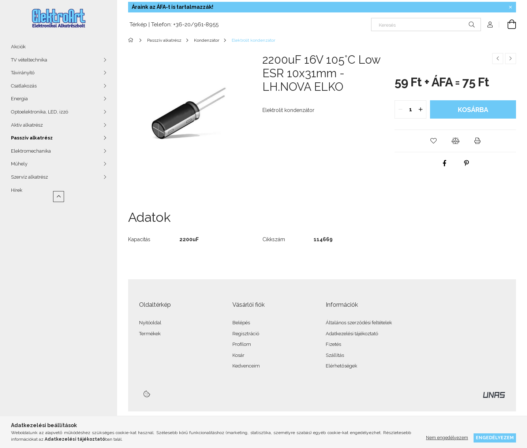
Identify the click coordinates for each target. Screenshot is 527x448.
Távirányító (22, 72)
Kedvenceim (246, 366)
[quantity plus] (420, 109)
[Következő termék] (510, 58)
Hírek (16, 190)
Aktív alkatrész (27, 125)
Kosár (238, 355)
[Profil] (490, 24)
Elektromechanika (31, 151)
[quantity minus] (400, 109)
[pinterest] (466, 163)
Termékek (150, 333)
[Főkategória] (132, 40)
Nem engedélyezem (447, 437)
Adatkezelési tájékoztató (352, 333)
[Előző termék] (497, 58)
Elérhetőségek (341, 366)
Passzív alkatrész (32, 138)
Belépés (241, 322)
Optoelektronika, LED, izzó (39, 112)
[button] (433, 140)
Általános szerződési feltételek (359, 322)
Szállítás (335, 355)
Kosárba (473, 109)
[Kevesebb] (58, 196)
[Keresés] (426, 24)
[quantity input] (410, 109)
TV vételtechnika (29, 60)
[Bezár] (510, 7)
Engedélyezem (495, 437)
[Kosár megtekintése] (507, 24)
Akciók (18, 46)
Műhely (19, 164)
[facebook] (444, 163)
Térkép (137, 24)
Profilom (241, 344)
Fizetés (333, 344)
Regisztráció (245, 333)
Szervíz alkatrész (29, 177)
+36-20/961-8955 (195, 24)
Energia (19, 98)
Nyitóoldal (150, 322)
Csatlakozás (24, 86)
